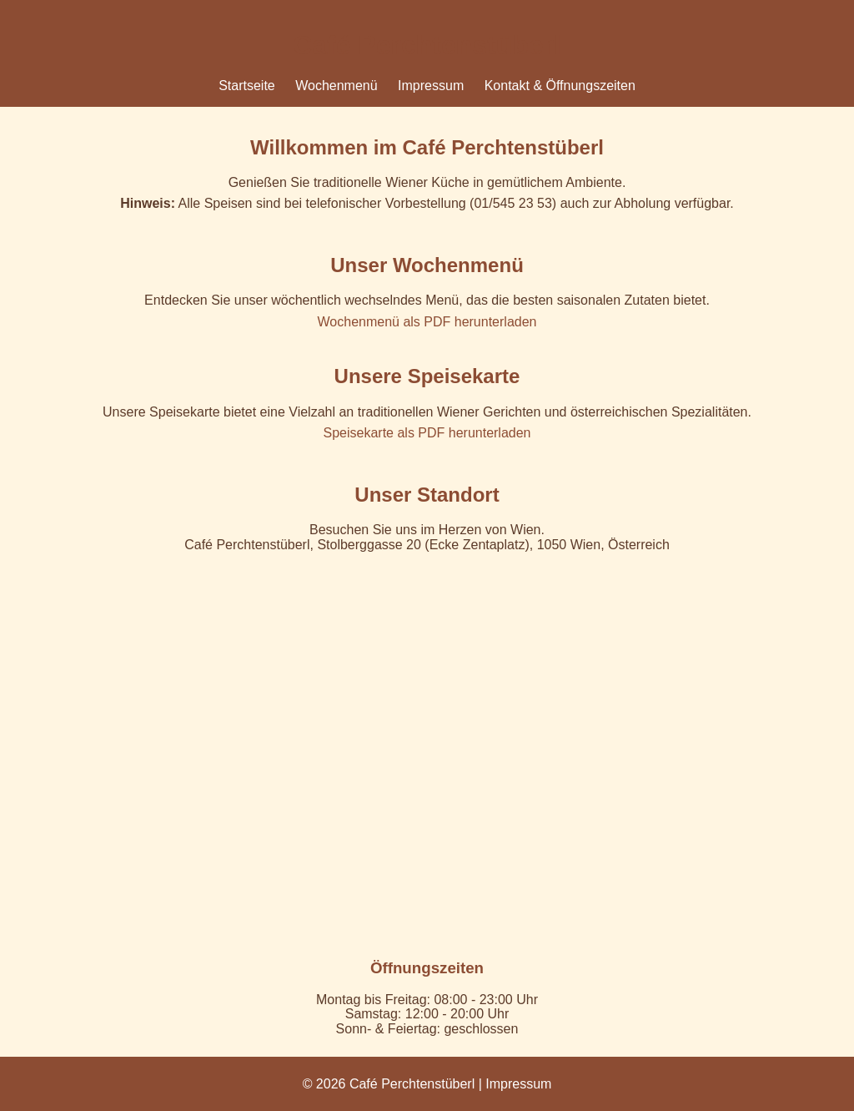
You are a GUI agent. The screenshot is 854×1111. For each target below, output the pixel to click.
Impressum (431, 85)
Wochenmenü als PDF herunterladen (427, 322)
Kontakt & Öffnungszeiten (560, 85)
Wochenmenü (336, 85)
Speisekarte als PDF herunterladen (426, 433)
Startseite (247, 85)
